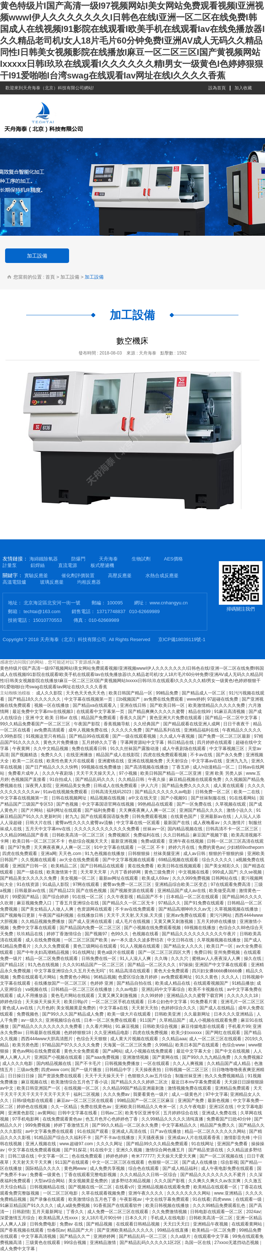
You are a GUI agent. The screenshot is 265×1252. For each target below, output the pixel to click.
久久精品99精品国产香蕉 (25, 835)
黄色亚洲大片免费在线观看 (176, 717)
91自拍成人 (61, 779)
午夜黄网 (21, 748)
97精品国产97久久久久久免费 (71, 1045)
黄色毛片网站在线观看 (73, 995)
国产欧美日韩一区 (168, 705)
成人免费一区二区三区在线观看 (118, 1211)
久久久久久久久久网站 (189, 1193)
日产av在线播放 (166, 1131)
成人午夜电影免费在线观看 (227, 1168)
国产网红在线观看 (223, 1032)
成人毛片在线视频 (133, 921)
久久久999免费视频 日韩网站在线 (205, 878)
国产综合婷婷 (56, 896)
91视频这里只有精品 (46, 736)
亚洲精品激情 (103, 1242)
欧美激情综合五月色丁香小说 (80, 1082)
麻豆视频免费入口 (35, 902)
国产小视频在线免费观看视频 (153, 927)
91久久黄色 (207, 977)
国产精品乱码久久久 (95, 779)
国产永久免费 (229, 754)
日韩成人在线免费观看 (115, 785)
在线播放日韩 (90, 915)
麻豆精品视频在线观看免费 (195, 779)
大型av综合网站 (50, 1180)
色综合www (234, 1045)
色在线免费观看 (87, 1156)
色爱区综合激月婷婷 (138, 977)
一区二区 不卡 (151, 847)
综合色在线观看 (144, 1168)
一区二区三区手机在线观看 (118, 1001)
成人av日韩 (194, 853)
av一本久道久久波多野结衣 (138, 940)
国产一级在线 (30, 872)
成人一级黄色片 (187, 1094)
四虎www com (55, 1069)
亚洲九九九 (237, 760)
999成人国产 (225, 872)
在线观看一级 (249, 1199)
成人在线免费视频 (43, 940)
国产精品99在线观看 (89, 736)
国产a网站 (113, 1051)
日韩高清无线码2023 (111, 791)
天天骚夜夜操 (151, 1137)
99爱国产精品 (26, 896)
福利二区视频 (87, 1094)
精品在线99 (200, 711)
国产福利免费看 (100, 810)
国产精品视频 (99, 1224)
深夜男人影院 (39, 785)
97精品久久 (170, 902)
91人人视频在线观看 (140, 946)
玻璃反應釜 (52, 582)
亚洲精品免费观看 (233, 1088)
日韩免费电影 (43, 1224)
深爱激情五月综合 (18, 1217)
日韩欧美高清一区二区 (211, 1217)
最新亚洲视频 (124, 841)
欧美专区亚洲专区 (143, 1112)
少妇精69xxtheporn (245, 847)
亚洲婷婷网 (104, 1236)
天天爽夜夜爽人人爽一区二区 (148, 810)
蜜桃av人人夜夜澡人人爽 (216, 958)
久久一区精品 (64, 1106)
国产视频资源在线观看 (132, 890)
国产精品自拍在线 (135, 983)
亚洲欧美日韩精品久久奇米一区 (146, 1106)
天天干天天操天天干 (105, 1075)
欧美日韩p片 (76, 1001)
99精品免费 (168, 693)
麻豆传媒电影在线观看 (203, 1026)
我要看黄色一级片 (151, 1094)
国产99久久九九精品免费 (207, 1057)
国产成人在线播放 (200, 1162)
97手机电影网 (26, 1119)
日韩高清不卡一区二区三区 (232, 828)
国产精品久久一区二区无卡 (129, 902)
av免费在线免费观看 (164, 699)
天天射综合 (177, 760)
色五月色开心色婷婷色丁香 (112, 1119)
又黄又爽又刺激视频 (174, 921)
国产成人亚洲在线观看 (90, 921)
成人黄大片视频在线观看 (134, 1038)
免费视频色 (28, 1014)
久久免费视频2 (248, 1057)
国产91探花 (76, 1149)
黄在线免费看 (141, 865)
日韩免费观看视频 (150, 816)
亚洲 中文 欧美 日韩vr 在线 (52, 717)
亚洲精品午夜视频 (211, 1224)
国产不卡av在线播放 (115, 1137)
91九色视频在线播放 (105, 853)
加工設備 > (71, 277)
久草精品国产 (172, 1020)
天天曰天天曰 (176, 1224)
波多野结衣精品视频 (131, 1180)
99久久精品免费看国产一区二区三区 (36, 723)
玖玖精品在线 (30, 933)
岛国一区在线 (198, 1242)
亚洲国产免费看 (233, 1143)
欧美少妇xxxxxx (187, 1032)
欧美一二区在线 (28, 760)
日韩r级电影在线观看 (33, 1100)
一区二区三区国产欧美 (86, 940)
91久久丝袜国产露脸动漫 (135, 748)
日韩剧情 (21, 1211)
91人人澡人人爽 (136, 958)
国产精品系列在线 (163, 730)
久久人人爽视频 (188, 1063)
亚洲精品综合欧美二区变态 (181, 884)
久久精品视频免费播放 (43, 921)
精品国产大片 (81, 1230)
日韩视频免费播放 (123, 1063)
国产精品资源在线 (206, 1149)
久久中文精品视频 (51, 748)
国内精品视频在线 (186, 828)
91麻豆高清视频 (230, 711)
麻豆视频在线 (34, 1082)
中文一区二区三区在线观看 (118, 1162)
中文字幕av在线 (208, 760)
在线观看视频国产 (211, 983)
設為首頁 (217, 87)
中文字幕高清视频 (39, 1236)
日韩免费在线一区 (99, 958)
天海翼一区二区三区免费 (127, 1045)
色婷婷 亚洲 (102, 983)
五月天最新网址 (48, 1211)
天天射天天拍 (145, 1007)
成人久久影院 (49, 693)
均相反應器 (89, 582)
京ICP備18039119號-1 (181, 639)
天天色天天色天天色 (86, 693)
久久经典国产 (147, 723)
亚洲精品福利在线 (202, 730)
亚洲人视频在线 (41, 1143)
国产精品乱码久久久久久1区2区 (151, 1242)
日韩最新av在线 (31, 890)
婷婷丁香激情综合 (65, 933)
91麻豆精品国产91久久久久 (27, 1205)
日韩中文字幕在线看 (78, 1112)
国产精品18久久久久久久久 (35, 699)
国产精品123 (61, 890)
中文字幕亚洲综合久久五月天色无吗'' (70, 970)
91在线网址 (84, 952)
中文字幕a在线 (114, 1007)
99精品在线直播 (173, 1230)
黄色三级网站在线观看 (95, 946)
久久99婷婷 (152, 995)
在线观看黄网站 (247, 1224)
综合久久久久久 (217, 859)
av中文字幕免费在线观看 (50, 1131)
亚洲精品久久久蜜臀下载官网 (195, 995)
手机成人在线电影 (168, 1217)
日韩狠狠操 (139, 853)
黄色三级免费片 (160, 872)
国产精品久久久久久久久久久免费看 (47, 1026)
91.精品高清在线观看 (130, 970)
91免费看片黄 (204, 1001)
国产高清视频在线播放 (147, 767)
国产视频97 (96, 933)
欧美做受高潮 (222, 890)
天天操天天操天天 (43, 1001)
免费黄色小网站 (75, 977)
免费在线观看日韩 (90, 748)
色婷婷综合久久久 (179, 1007)
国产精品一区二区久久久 (152, 964)
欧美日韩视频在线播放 (167, 1205)
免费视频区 (119, 835)
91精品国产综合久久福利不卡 (63, 1137)
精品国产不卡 (150, 896)
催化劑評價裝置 (78, 575)
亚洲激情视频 (136, 1057)
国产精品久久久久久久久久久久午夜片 (199, 933)
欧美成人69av (156, 878)
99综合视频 (76, 1242)
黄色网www (76, 1168)
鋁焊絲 (38, 565)
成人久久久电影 (18, 1063)
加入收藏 (243, 87)
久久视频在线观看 (39, 859)
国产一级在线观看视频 (134, 736)
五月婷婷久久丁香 (100, 742)
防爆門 (78, 559)
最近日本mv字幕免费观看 (196, 1082)
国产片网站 (32, 810)
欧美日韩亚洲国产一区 (39, 1088)
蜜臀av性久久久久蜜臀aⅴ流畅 (84, 822)
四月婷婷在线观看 (215, 742)
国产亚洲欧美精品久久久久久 (126, 1230)
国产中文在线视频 (233, 1051)
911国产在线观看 (72, 1162)
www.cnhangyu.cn (168, 602)
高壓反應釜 (120, 575)
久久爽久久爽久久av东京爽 (215, 1180)
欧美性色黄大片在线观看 (71, 760)
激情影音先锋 (237, 1137)
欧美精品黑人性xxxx (59, 1217)
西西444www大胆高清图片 (47, 1038)
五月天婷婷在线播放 (217, 921)
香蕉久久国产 (133, 717)
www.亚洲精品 (228, 1193)
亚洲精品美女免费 (73, 785)
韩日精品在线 (181, 742)
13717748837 (111, 611)
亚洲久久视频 (129, 1149)
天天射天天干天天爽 (32, 1162)
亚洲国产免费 (191, 1100)
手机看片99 (239, 1026)
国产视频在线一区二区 (90, 1187)
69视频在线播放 (200, 927)
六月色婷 (45, 1007)
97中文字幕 (217, 1094)
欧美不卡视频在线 (206, 989)
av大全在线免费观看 (80, 859)
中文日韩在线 (180, 940)
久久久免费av (117, 1094)
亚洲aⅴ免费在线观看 (186, 915)
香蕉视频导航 (117, 723)
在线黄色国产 (184, 816)
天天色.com (70, 853)
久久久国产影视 (170, 1180)
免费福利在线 (147, 835)
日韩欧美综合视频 (160, 1026)
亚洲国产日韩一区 (30, 865)
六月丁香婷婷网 (126, 872)
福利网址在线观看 (65, 810)
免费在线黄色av (96, 1106)
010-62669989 (144, 611)
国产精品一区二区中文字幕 (231, 717)
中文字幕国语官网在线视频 (108, 804)
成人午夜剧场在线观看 (184, 748)
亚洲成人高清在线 (130, 1131)
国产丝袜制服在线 (209, 798)
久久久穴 (180, 958)
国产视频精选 (24, 754)
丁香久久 (75, 1211)
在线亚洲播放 (79, 754)
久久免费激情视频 (170, 1211)
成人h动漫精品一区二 (214, 767)
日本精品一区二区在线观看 (193, 896)
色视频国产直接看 (29, 779)
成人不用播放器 (32, 995)
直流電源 (67, 565)
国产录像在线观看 (48, 1199)
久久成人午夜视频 (178, 736)
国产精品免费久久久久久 (186, 785)
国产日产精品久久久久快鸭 (52, 767)
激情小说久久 (240, 810)
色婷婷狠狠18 (78, 1032)
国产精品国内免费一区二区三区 (91, 927)
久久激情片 (234, 822)
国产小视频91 (175, 798)
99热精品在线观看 (156, 804)
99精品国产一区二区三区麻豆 (146, 1100)
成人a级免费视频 (74, 1205)
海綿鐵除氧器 (43, 559)
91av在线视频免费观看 (65, 791)
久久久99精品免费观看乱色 (220, 1205)
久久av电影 (127, 989)
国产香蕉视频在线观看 (22, 1230)
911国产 (148, 1020)
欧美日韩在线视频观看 (179, 865)
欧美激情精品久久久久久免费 (217, 705)
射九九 (71, 816)
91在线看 (201, 1199)
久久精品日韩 (131, 779)
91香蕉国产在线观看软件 (118, 1205)
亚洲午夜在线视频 (187, 841)
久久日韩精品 (176, 835)
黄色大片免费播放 (61, 742)
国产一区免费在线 (195, 804)
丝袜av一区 (154, 828)
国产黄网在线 (166, 1057)
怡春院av (56, 1230)
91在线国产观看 (93, 1131)
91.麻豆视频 (127, 1026)
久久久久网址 (110, 1143)
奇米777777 (142, 1156)
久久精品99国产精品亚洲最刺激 (134, 1088)
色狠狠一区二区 (164, 1162)
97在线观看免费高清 (231, 884)
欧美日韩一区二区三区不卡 (39, 841)
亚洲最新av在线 (216, 816)
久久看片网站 (99, 1026)
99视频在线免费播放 (102, 767)
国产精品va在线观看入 (95, 705)
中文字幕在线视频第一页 (88, 699)
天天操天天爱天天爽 (177, 1156)
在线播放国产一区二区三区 (61, 983)
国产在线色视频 (92, 890)
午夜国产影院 (87, 723)
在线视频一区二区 (82, 1088)
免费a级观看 (153, 841)
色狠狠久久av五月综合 (150, 1075)
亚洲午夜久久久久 (146, 1193)
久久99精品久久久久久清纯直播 (172, 1119)
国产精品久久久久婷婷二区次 (140, 1082)
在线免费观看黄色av (63, 1119)
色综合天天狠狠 (92, 1038)
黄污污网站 (221, 915)
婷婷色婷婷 (117, 1156)
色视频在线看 (146, 933)
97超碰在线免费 (223, 699)
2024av (253, 1211)
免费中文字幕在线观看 (34, 927)
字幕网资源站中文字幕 (142, 742)
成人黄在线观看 (229, 785)
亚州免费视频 (227, 952)
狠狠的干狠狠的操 (227, 853)
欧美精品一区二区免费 (214, 1230)
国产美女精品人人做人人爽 (48, 909)
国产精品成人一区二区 (204, 693)
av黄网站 (47, 1112)
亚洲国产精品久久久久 (201, 810)
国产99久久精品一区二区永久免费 (125, 1125)
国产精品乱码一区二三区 (143, 1236)
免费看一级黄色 (45, 1174)
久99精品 (164, 1045)
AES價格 (173, 559)
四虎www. (223, 1199)
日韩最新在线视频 (43, 1032)
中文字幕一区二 (53, 1156)
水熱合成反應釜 (161, 575)
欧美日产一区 (220, 946)
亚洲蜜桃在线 (111, 760)
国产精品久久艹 (75, 1236)
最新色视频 (219, 1100)
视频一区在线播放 (52, 705)
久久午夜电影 (193, 1106)
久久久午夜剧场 (58, 773)
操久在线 (253, 958)
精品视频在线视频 (108, 798)
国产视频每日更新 (18, 915)
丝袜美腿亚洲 (167, 853)
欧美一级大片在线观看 (129, 1014)
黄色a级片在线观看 (116, 952)
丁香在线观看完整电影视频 (90, 1174)
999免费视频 (38, 1125)
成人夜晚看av (207, 822)
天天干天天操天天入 (96, 773)
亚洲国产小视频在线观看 (58, 1057)
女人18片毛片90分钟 (102, 1217)
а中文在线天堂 (143, 798)
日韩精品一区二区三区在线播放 (82, 989)
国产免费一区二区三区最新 (225, 736)
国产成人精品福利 (180, 1168)
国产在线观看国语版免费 (105, 816)
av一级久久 (32, 1020)
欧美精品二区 (64, 865)
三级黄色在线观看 (43, 1242)
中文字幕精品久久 (180, 1125)
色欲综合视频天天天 (88, 841)
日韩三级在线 (21, 1156)
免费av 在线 (72, 1224)
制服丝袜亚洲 (188, 1075)
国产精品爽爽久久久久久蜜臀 (157, 711)
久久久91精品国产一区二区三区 (94, 964)
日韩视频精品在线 (48, 1187)
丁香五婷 (181, 767)
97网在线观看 (87, 884)
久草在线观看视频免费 (103, 1193)
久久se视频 (251, 872)
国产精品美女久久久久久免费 (29, 878)
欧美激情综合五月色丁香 (92, 1199)
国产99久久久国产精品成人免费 (73, 1014)
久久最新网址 (197, 1014)
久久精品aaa (174, 1038)
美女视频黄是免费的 (76, 1007)
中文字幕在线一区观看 (138, 822)
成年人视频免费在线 (88, 730)
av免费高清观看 (50, 730)
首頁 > (52, 277)
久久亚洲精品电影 (112, 1032)
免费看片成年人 (24, 773)
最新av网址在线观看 (119, 878)
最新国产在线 (177, 822)
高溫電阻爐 (14, 582)
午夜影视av (131, 1199)
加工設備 (37, 256)
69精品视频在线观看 (179, 859)
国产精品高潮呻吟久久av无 (185, 909)
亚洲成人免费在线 (220, 1112)
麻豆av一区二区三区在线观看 (86, 1100)
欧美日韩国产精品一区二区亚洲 (171, 773)
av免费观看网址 (177, 977)
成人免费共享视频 (108, 1168)
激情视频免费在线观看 (190, 1088)
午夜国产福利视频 (57, 915)
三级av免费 (28, 1069)
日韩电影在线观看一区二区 (217, 1211)
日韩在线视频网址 (70, 798)
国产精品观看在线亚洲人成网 (192, 723)
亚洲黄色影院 (21, 1112)
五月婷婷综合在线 (181, 1112)
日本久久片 (136, 1217)
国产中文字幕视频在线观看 (129, 859)
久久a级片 (181, 1236)
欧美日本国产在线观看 (197, 1045)
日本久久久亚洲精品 (234, 1014)
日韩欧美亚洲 (168, 1014)
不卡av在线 (201, 754)
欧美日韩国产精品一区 (131, 693)
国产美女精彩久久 (223, 865)
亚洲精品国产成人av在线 (182, 890)
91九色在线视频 (44, 964)
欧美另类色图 (26, 1045)
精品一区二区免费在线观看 (52, 958)
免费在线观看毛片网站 (34, 977)
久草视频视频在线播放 (236, 909)
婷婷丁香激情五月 (72, 1125)
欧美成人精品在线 (173, 983)
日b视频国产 (128, 699)
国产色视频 (67, 804)
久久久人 (230, 977)
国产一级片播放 (87, 1069)
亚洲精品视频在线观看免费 (164, 1187)
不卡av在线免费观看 (135, 909)
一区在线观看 (156, 1063)
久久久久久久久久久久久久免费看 (107, 828)
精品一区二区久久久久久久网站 (216, 1131)
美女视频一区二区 (78, 878)
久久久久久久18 (243, 995)
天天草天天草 (94, 872)
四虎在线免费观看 (20, 853)
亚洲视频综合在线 (63, 1020)
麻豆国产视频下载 (211, 835)
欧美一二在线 (247, 791)
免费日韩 (203, 952)
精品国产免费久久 (218, 1125)
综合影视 (229, 1162)
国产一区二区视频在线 (222, 1156)
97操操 (186, 964)
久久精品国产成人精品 (229, 1063)
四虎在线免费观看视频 (165, 754)
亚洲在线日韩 (133, 705)
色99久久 (120, 933)
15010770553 (47, 620)
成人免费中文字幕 (18, 1248)
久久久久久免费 (127, 730)
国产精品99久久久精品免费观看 (157, 1143)
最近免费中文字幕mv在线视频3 (43, 711)
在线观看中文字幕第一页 (100, 711)
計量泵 (10, 565)
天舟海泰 (108, 559)
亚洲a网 (48, 853)
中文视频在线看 (194, 872)
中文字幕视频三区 (227, 748)
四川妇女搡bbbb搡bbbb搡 (217, 970)
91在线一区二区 (88, 896)
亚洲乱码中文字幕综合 (163, 989)
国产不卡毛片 (88, 1063)
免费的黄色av (211, 847)
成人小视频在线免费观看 (149, 1051)
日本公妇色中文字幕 (168, 1001)
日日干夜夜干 (236, 723)
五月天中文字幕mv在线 (48, 828)
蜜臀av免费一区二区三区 (127, 884)
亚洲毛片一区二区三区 (242, 1001)
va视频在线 (37, 989)
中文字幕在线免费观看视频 (34, 1149)
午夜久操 (157, 779)
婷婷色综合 (11, 1001)
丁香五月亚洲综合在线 (77, 902)
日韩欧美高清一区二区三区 (78, 835)
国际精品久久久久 (43, 1168)
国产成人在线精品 (218, 1007)
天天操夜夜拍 (148, 1069)
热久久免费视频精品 (225, 1075)
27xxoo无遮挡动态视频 (237, 1242)
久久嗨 (161, 958)
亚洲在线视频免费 (146, 760)
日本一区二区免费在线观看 (110, 1020)
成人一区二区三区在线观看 (215, 1038)
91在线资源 (28, 884)
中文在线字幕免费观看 (167, 1199)
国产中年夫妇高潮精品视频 (43, 952)
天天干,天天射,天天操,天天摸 (135, 915)
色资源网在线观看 (95, 909)
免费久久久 (52, 754)
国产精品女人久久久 (184, 946)
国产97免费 (20, 847)
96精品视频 (104, 977)
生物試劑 (141, 559)
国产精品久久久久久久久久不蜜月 (213, 1174)
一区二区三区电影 (61, 1193)
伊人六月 (150, 785)
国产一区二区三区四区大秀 (165, 952)
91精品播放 (243, 983)
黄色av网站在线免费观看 (37, 1051)
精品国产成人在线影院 (118, 754)
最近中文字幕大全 (194, 1051)
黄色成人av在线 (18, 1007)
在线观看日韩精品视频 (138, 1224)
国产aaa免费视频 (103, 1057)
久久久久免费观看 (53, 946)
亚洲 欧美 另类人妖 (224, 773)
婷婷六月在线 (182, 847)
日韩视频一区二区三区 (187, 1069)
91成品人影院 (57, 884)
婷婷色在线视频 (32, 1106)
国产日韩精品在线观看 (102, 865)
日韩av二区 (112, 1112)
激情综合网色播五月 (165, 1149)
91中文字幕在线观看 (114, 847)
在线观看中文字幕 (212, 1236)
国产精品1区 (12, 964)
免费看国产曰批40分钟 (229, 1119)
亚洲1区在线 (221, 1106)
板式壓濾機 (102, 565)
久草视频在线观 (231, 804)
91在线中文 (101, 1149)
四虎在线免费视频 (151, 1032)
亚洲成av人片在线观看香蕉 (194, 1137)
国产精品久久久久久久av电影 (164, 791)
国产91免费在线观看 (204, 902)
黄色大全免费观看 (172, 970)
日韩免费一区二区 (213, 791)
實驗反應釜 (36, 575)
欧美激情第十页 (62, 872)
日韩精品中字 (118, 1069)
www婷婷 (196, 699)
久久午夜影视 (120, 896)
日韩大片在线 (39, 822)
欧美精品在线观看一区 (215, 1187)
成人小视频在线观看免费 (213, 1020)
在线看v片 (125, 1187)
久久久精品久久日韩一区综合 (149, 1174)
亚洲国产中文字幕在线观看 (221, 964)
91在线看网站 (243, 798)
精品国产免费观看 (99, 717)
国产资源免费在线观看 (60, 1075)
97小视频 (128, 773)
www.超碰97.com (77, 1143)
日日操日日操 (21, 1075)
